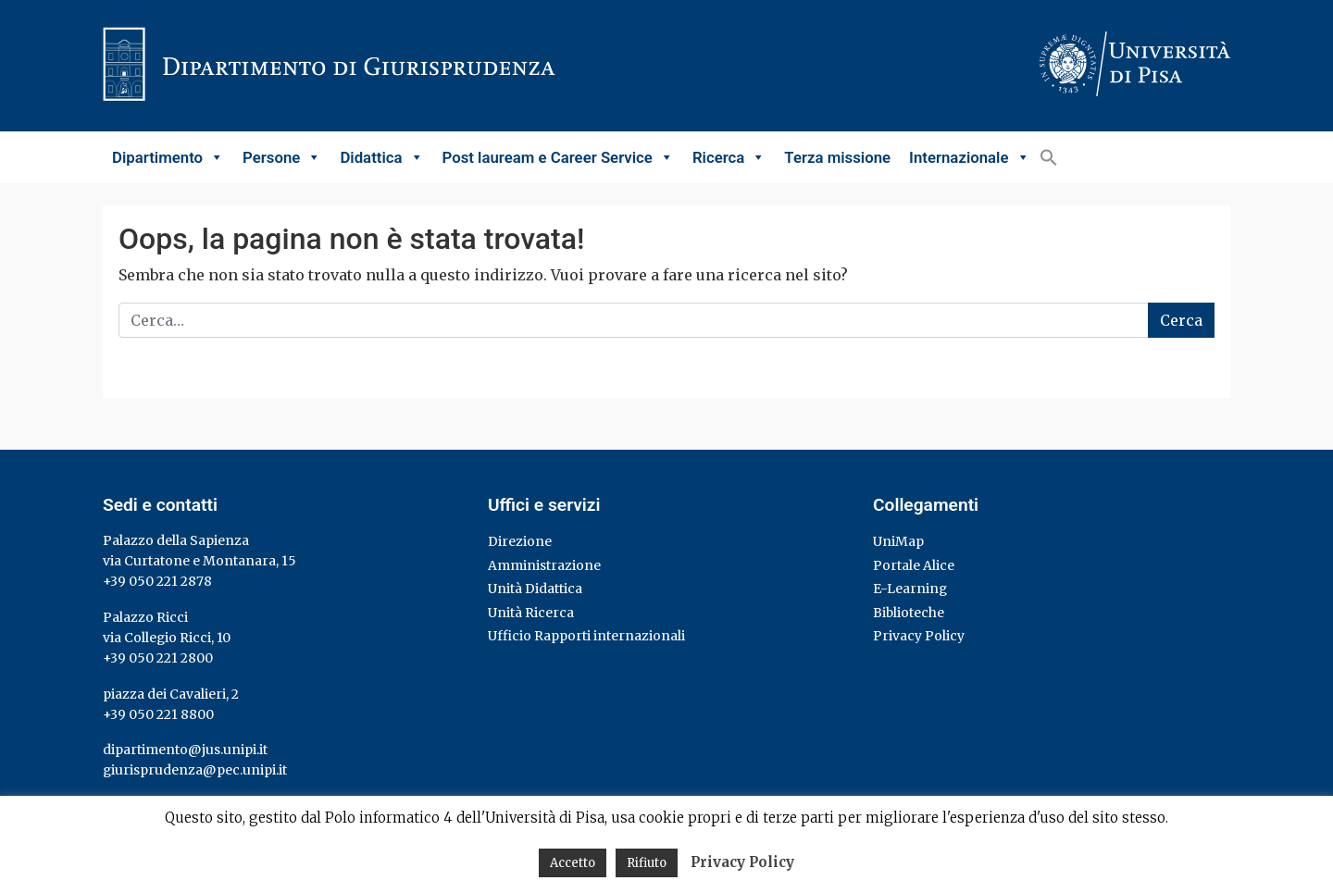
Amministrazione (544, 565)
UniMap (898, 541)
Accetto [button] (572, 863)
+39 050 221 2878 (157, 581)
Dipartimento (168, 157)
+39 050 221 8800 (158, 714)
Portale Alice (913, 565)
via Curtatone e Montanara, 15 (199, 560)
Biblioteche (908, 612)
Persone (282, 157)
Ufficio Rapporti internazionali (586, 635)
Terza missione (837, 157)
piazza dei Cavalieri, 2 (171, 694)
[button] (1049, 157)
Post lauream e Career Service (558, 157)
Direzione (520, 541)
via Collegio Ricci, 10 (166, 637)
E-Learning (910, 588)
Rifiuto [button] (646, 863)
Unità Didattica (535, 588)
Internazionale (969, 157)
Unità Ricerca (531, 612)
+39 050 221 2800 (158, 658)
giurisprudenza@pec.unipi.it (195, 770)
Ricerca (729, 157)
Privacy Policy (919, 635)
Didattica (381, 157)
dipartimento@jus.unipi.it (185, 749)
